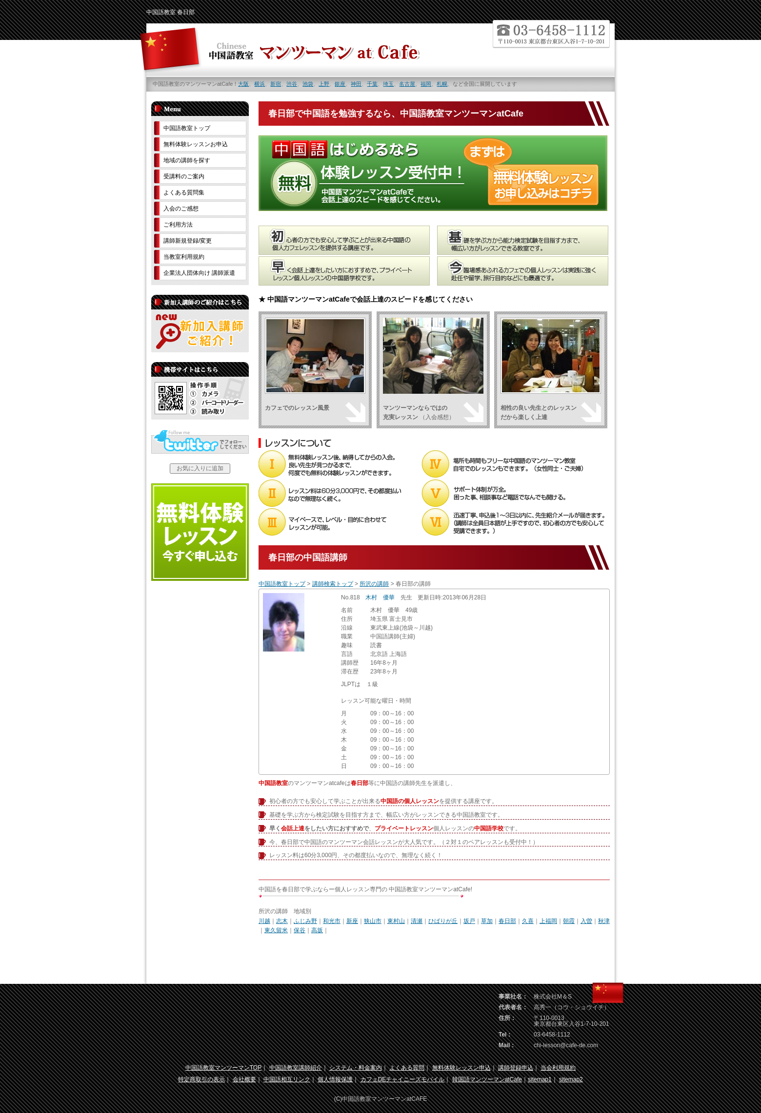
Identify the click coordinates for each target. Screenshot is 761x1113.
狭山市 (372, 921)
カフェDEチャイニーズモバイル (402, 1079)
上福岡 (548, 921)
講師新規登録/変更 (187, 240)
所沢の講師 (374, 583)
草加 (487, 921)
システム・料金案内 (355, 1067)
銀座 (340, 84)
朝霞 (569, 921)
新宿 (275, 84)
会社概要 (244, 1079)
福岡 (426, 84)
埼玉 (388, 84)
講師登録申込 (515, 1067)
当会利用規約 (558, 1067)
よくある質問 (406, 1067)
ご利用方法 (178, 224)
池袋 (307, 84)
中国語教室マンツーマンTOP (223, 1067)
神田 (356, 84)
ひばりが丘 (443, 921)
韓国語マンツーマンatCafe (487, 1079)
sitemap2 (571, 1079)
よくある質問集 (183, 192)
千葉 (372, 84)
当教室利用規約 (183, 256)
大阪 (243, 84)
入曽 (586, 921)
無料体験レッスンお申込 (195, 144)
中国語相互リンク (286, 1079)
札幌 (442, 84)
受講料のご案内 (183, 176)
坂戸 (469, 921)
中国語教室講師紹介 (295, 1067)
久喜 (528, 921)
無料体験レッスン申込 (461, 1067)
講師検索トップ (332, 583)
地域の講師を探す (186, 160)
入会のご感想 (181, 208)
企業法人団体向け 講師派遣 (199, 272)
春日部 (507, 921)
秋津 (604, 921)
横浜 (259, 84)
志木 (282, 921)
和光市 (331, 921)
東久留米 (276, 930)
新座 (352, 921)
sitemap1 (540, 1079)
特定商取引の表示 (201, 1079)
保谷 (299, 930)
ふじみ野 (305, 921)
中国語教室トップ (282, 583)
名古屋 (407, 84)
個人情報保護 (335, 1079)
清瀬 (416, 921)
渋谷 (291, 84)
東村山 (396, 921)
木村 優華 (380, 597)
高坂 (317, 930)
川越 (264, 921)
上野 (324, 84)
